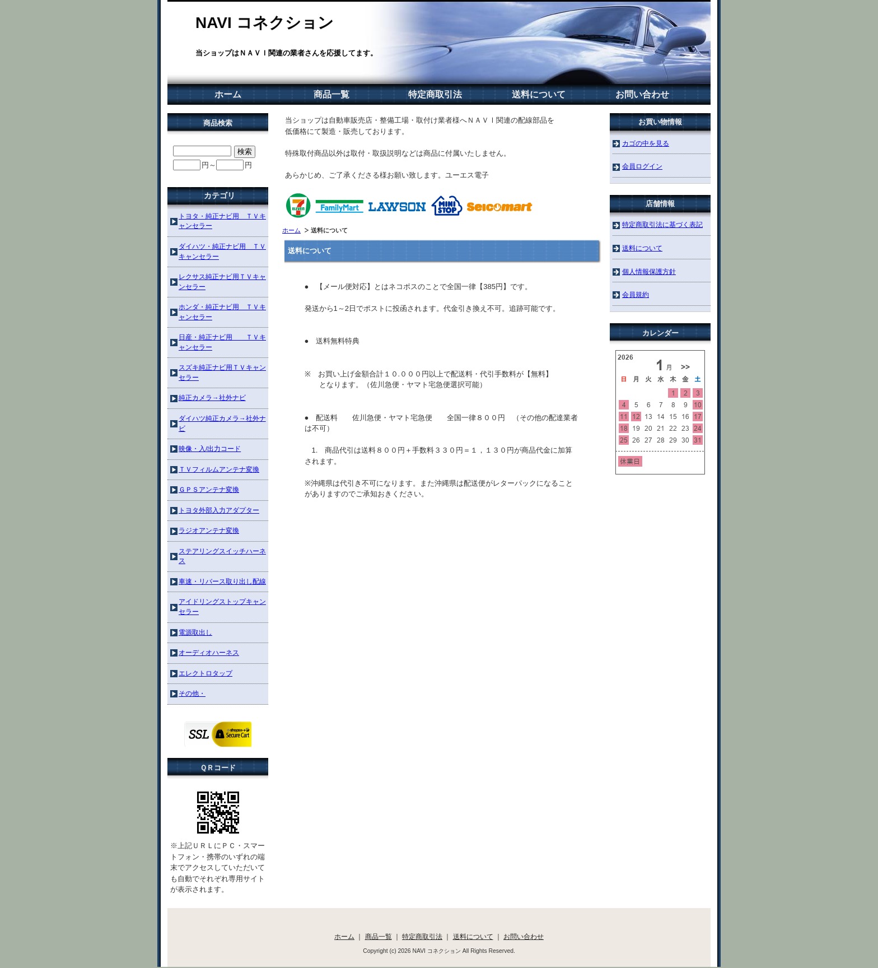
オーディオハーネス (209, 652)
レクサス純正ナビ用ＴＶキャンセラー (222, 281)
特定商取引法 (435, 94)
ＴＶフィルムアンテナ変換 (219, 469)
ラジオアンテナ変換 (209, 530)
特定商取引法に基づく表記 (662, 224)
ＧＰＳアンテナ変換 (209, 489)
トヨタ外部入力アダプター (219, 510)
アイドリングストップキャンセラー (222, 606)
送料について (539, 94)
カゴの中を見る (645, 143)
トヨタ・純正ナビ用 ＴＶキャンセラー (222, 221)
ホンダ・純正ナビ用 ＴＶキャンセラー (222, 311)
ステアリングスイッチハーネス (222, 556)
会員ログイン (642, 166)
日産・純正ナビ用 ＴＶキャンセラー (222, 342)
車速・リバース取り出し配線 (222, 581)
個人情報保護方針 (649, 271)
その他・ (192, 693)
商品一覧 (331, 94)
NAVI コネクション (264, 22)
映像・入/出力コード (210, 448)
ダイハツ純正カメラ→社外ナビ (222, 423)
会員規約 (635, 294)
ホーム (227, 94)
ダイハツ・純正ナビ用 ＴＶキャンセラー (222, 251)
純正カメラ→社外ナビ (212, 397)
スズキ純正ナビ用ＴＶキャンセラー (222, 372)
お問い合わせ (642, 94)
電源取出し (195, 632)
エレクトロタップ (205, 673)
